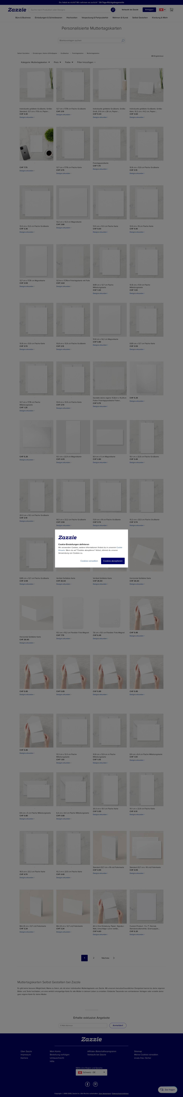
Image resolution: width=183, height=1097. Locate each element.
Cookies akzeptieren (113, 561)
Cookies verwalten (89, 561)
